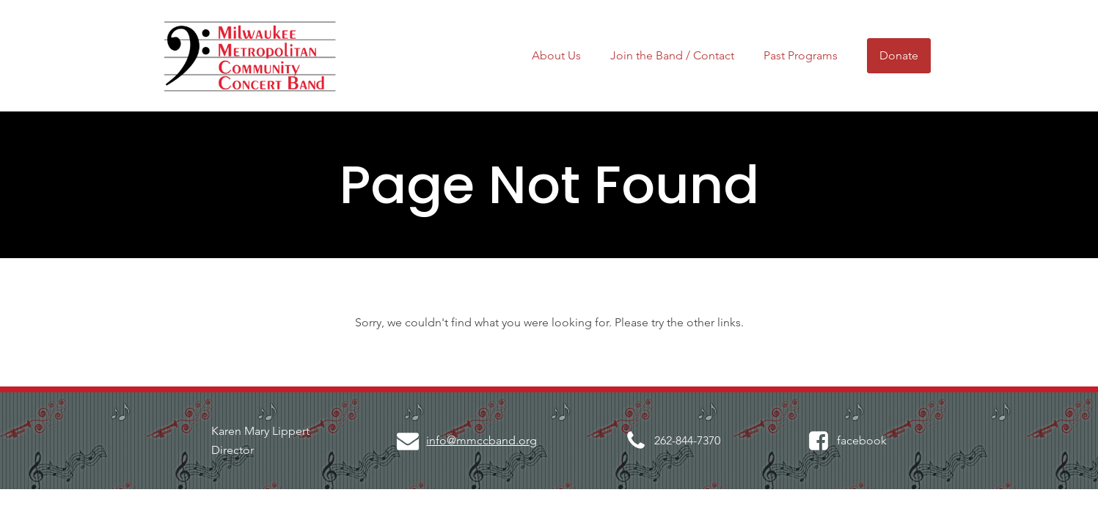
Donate (898, 55)
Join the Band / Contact (672, 55)
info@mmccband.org (481, 440)
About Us (556, 55)
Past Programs (801, 55)
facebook (862, 440)
